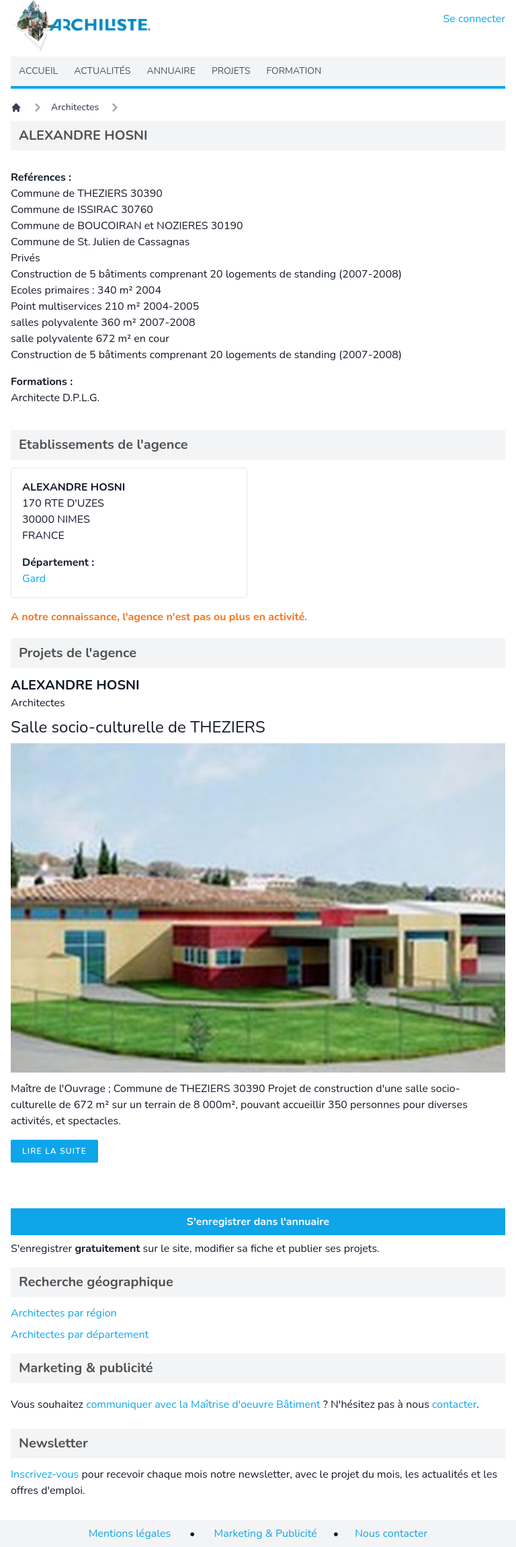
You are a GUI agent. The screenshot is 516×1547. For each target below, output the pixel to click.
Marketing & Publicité (265, 1533)
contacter (454, 1404)
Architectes (75, 107)
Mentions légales (130, 1533)
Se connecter (474, 18)
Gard (34, 578)
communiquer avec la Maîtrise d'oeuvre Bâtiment (203, 1404)
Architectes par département (79, 1334)
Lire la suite (54, 1151)
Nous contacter (391, 1533)
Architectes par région (64, 1313)
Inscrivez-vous (45, 1474)
